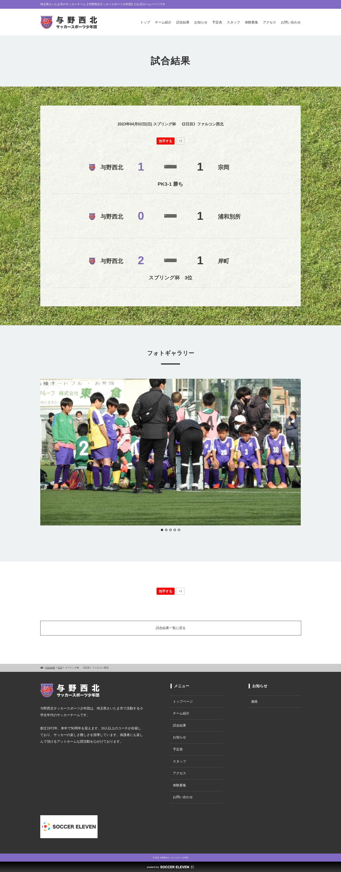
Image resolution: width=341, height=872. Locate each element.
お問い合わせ (291, 22)
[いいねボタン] (166, 141)
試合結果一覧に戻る (171, 628)
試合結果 (182, 22)
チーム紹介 (163, 22)
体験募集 (251, 22)
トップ (145, 22)
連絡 (254, 701)
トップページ (183, 701)
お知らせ (200, 22)
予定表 (217, 22)
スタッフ (233, 22)
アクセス (269, 22)
